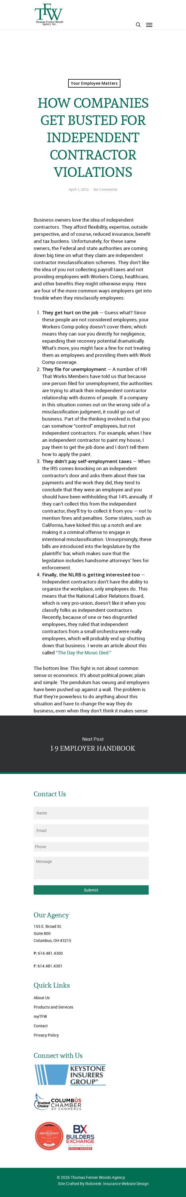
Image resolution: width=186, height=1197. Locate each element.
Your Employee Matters (94, 83)
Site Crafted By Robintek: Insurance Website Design (103, 1183)
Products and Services (53, 1007)
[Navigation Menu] (149, 24)
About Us (42, 997)
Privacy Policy (46, 1035)
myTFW (40, 1016)
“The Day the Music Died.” (83, 652)
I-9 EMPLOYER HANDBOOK (93, 744)
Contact (41, 1025)
